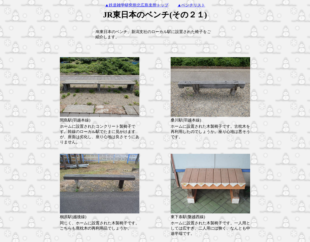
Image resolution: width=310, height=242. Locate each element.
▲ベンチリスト (191, 5)
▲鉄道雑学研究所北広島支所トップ (136, 5)
